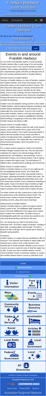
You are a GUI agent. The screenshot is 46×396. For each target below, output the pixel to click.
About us (35, 388)
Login (35, 48)
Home (5, 20)
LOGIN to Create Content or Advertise (23, 375)
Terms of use (12, 388)
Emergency (17, 20)
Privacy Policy (24, 388)
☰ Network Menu (23, 272)
